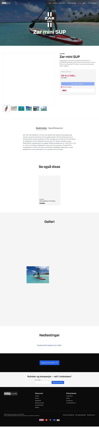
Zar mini (62, 53)
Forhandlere (69, 396)
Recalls (37, 408)
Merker (68, 398)
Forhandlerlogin (71, 403)
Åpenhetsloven (91, 415)
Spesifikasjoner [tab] (55, 128)
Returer (37, 398)
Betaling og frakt (39, 403)
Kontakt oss (69, 401)
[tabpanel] (49, 142)
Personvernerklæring (68, 415)
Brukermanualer (39, 405)
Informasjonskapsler (80, 415)
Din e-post (37, 380)
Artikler (37, 396)
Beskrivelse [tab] (41, 128)
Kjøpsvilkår (38, 401)
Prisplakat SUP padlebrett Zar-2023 (49, 345)
